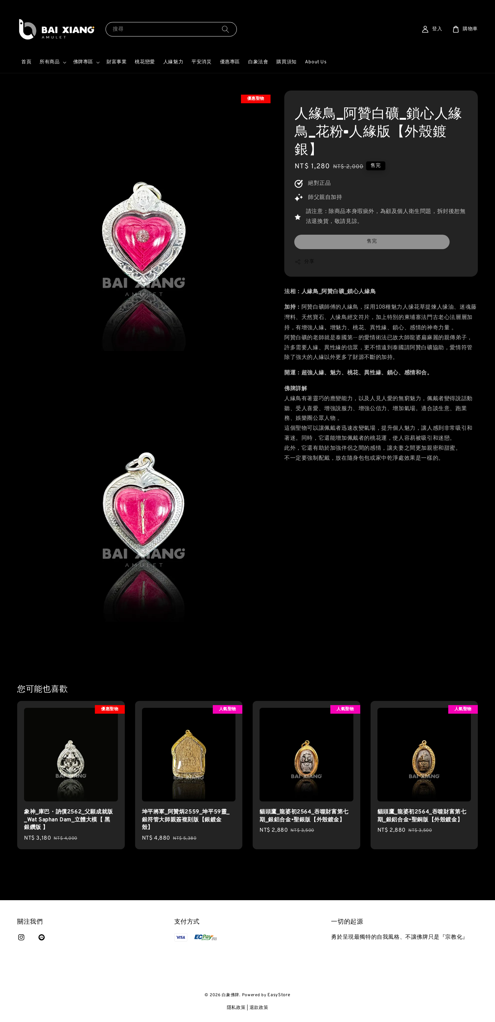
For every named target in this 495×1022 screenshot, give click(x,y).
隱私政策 (236, 1008)
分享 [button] (304, 262)
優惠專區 (230, 62)
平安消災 (201, 62)
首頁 (26, 62)
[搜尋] (225, 29)
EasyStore (278, 995)
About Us (316, 62)
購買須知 (286, 62)
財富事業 (116, 62)
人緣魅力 (173, 62)
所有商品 (49, 62)
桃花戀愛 (145, 62)
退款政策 (259, 1008)
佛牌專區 (83, 62)
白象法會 (258, 62)
